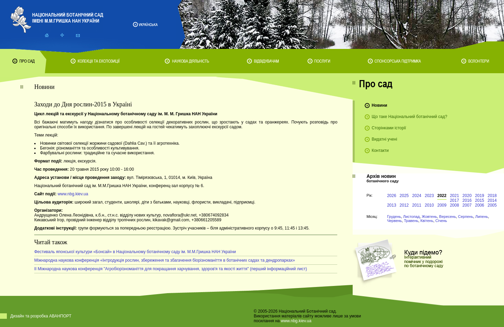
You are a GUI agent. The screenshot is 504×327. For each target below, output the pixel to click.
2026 (391, 195)
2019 (479, 195)
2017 (454, 200)
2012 (404, 205)
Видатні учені (384, 139)
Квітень (426, 221)
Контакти (380, 150)
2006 (479, 205)
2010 (429, 205)
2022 (441, 195)
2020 (467, 195)
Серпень (465, 216)
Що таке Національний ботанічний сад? (409, 116)
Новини (379, 105)
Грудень (394, 216)
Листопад (411, 216)
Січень (441, 221)
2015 (479, 200)
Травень (411, 221)
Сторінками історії (388, 128)
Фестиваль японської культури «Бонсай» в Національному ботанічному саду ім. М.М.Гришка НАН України (135, 251)
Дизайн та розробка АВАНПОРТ (41, 316)
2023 (429, 195)
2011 (416, 205)
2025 (404, 195)
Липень (481, 216)
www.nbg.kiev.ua (73, 194)
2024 (416, 195)
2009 (441, 205)
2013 (391, 205)
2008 (454, 205)
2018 (492, 195)
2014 (492, 200)
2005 (492, 205)
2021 (454, 195)
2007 (467, 205)
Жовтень (429, 216)
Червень (394, 221)
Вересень (447, 216)
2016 (467, 200)
